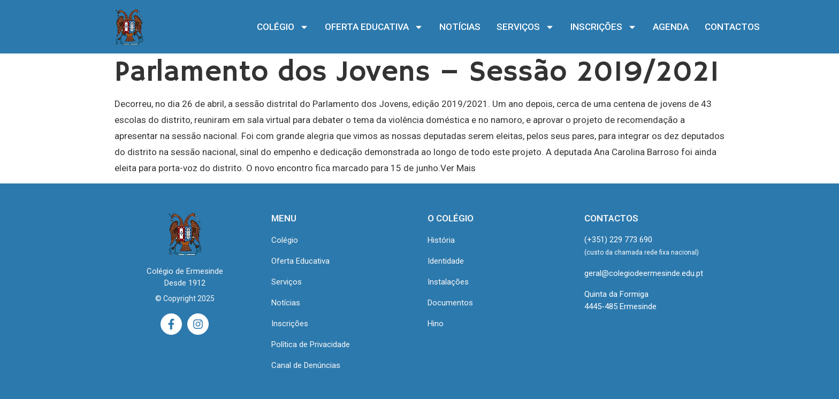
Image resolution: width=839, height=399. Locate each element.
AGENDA (671, 26)
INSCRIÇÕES (603, 27)
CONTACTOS (732, 26)
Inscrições (289, 323)
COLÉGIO (283, 27)
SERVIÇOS (525, 27)
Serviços (286, 282)
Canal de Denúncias (305, 365)
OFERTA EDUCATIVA (374, 27)
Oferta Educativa (300, 261)
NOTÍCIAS (459, 26)
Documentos (450, 303)
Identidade (446, 261)
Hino (436, 323)
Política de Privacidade (310, 344)
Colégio (284, 240)
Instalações (448, 282)
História (441, 240)
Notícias (285, 303)
